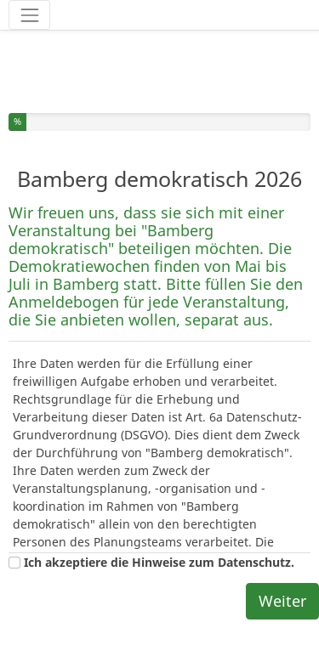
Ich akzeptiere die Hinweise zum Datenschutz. (159, 562)
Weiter (282, 601)
